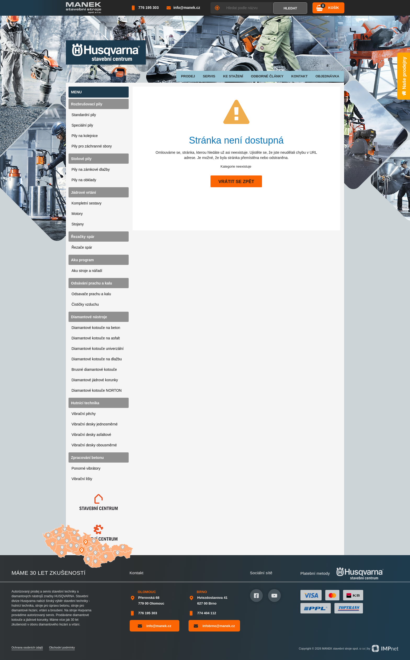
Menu (76, 92)
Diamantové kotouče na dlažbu (97, 359)
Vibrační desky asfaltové (91, 435)
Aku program (82, 260)
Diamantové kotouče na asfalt (96, 338)
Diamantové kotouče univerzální (98, 348)
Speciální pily (82, 125)
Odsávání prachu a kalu (91, 283)
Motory (77, 214)
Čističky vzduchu (85, 304)
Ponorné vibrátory (86, 468)
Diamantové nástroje (89, 317)
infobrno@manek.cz (214, 625)
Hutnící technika (85, 403)
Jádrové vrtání (83, 192)
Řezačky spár (83, 237)
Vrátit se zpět (236, 181)
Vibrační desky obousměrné (94, 445)
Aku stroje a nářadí (87, 271)
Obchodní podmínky (62, 647)
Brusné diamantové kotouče (94, 369)
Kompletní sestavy (86, 203)
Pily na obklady (84, 180)
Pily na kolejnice (85, 136)
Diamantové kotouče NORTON (97, 390)
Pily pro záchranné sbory (92, 146)
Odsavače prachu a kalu (91, 294)
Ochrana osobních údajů (27, 647)
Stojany (78, 224)
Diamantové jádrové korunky (95, 380)
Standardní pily (84, 115)
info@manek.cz (154, 625)
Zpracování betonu (87, 458)
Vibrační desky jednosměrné (95, 424)
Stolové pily (81, 159)
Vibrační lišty (82, 479)
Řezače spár (82, 247)
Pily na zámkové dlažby (91, 169)
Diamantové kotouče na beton (96, 328)
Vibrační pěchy (84, 414)
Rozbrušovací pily (86, 104)
